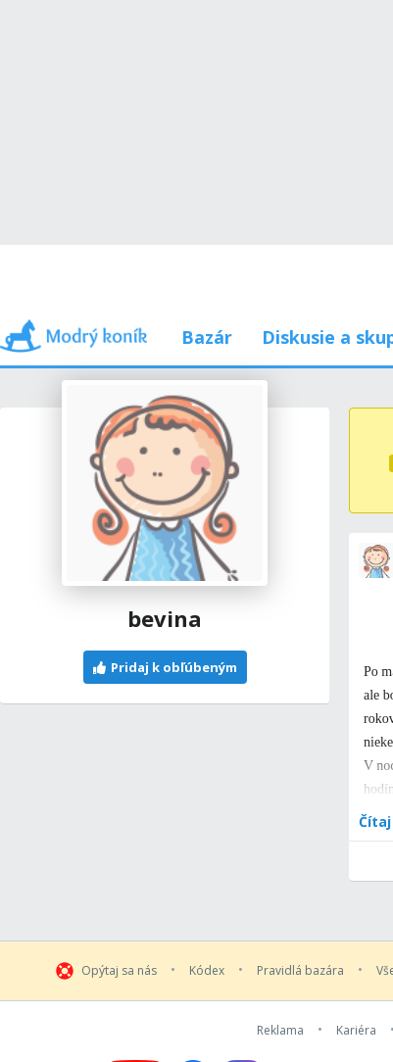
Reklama (280, 1030)
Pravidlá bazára (300, 971)
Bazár (206, 337)
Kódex (206, 971)
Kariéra (356, 1030)
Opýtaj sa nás (119, 971)
